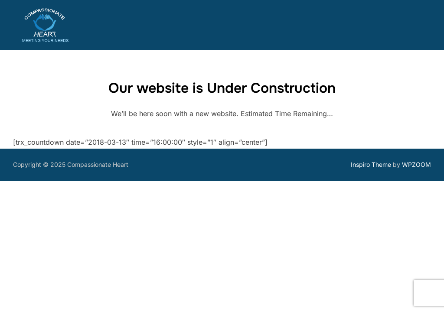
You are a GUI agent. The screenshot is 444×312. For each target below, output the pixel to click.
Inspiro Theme (371, 164)
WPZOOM (416, 164)
